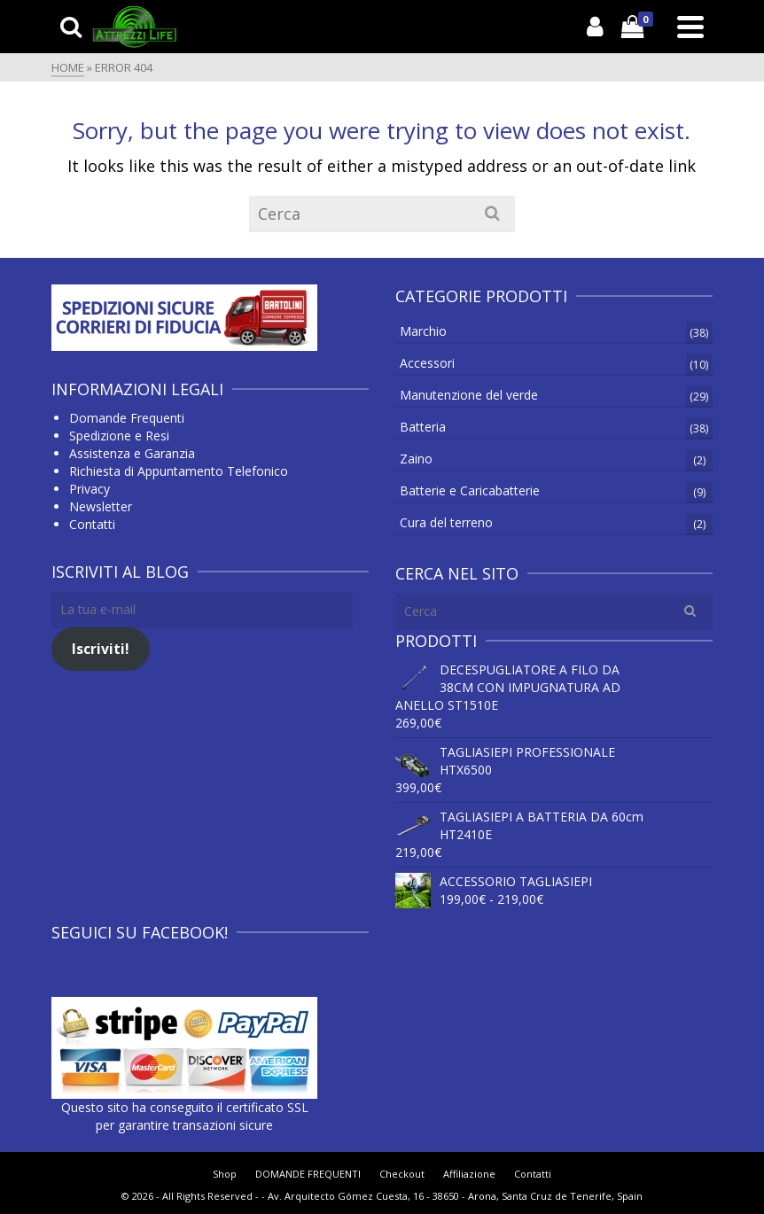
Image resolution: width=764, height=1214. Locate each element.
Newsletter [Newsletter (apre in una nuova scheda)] (100, 506)
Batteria (423, 426)
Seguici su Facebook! (139, 932)
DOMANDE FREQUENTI (308, 1173)
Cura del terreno (446, 522)
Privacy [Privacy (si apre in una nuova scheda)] (89, 488)
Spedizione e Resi (119, 435)
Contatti (92, 524)
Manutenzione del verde (469, 394)
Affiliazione (469, 1173)
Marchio (423, 331)
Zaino (416, 458)
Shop (225, 1173)
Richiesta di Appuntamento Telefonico (178, 471)
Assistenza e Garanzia (132, 453)
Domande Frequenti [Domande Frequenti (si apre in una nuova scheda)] (126, 417)
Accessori (427, 362)
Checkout (402, 1173)
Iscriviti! (100, 648)
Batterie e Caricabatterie (470, 490)
